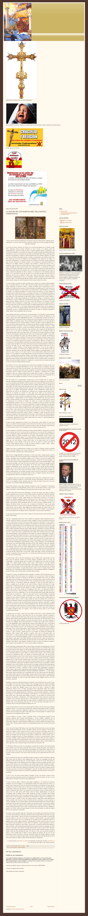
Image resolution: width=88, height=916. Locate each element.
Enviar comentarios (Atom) (18, 909)
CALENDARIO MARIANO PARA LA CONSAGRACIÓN (69, 213)
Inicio (31, 906)
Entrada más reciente (10, 906)
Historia (15, 847)
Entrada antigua (51, 906)
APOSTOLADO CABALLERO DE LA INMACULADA (17, 9)
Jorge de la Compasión (67, 220)
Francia (12, 847)
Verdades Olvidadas (21, 847)
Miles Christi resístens (67, 222)
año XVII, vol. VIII (22, 840)
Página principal (64, 211)
